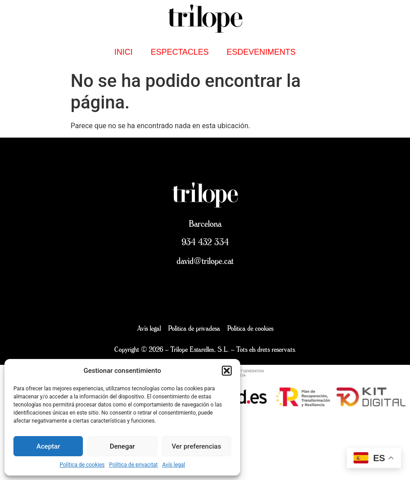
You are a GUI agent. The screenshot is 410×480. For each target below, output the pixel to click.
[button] (226, 370)
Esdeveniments (261, 52)
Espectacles (180, 52)
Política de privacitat (133, 465)
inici (123, 52)
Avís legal (173, 465)
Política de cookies (82, 465)
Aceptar (48, 446)
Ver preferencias (196, 446)
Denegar (122, 446)
